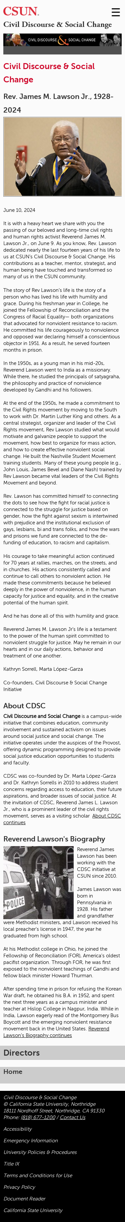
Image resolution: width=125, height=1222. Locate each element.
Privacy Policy (19, 1187)
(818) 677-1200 (38, 1117)
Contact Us (72, 1117)
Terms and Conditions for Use (37, 1175)
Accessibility (17, 1129)
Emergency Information (30, 1140)
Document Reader (24, 1198)
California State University (32, 1210)
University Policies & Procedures (40, 1152)
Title (11, 1164)
